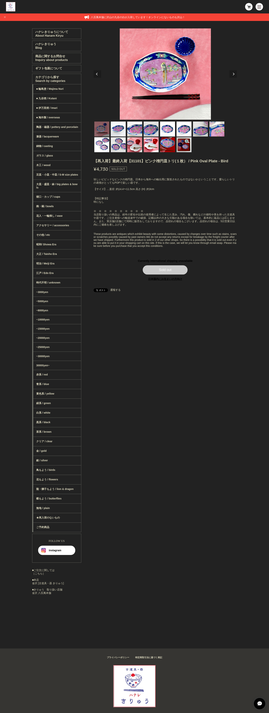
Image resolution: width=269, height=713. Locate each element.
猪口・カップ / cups (48, 196)
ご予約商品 (42, 527)
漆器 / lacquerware (47, 136)
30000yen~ (43, 365)
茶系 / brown (44, 431)
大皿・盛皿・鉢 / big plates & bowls (57, 186)
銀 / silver (42, 460)
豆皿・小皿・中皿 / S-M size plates (57, 174)
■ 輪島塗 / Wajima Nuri (50, 88)
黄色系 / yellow (45, 393)
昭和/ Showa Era (46, 244)
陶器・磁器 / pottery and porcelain (57, 126)
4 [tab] (151, 129)
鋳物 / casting (44, 146)
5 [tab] (167, 129)
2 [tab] (118, 129)
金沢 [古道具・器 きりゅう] (48, 583)
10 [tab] (118, 144)
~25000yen (43, 347)
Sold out (165, 270)
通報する (115, 289)
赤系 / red (42, 374)
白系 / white (43, 412)
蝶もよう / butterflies (48, 498)
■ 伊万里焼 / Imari (46, 107)
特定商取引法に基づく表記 (148, 657)
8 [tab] (216, 129)
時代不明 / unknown (48, 282)
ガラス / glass (44, 155)
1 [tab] (101, 129)
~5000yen (42, 301)
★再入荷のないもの (48, 517)
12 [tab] (151, 144)
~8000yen (42, 310)
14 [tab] (184, 144)
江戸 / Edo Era (45, 273)
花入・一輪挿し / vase (49, 215)
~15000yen (43, 328)
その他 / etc (43, 234)
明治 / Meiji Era (45, 263)
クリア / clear (44, 441)
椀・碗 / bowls (45, 206)
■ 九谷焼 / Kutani (46, 98)
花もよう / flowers (47, 479)
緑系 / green (43, 403)
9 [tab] (101, 144)
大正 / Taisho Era (46, 253)
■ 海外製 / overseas (48, 117)
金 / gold (41, 450)
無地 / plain (43, 508)
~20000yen (43, 337)
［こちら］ (38, 573)
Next (233, 74)
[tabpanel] (165, 74)
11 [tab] (134, 144)
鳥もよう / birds (45, 469)
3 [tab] (134, 129)
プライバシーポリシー (118, 657)
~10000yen (43, 319)
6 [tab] (184, 129)
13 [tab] (167, 144)
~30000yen (43, 356)
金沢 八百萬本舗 (41, 592)
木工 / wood (43, 165)
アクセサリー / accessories (52, 225)
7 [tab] (200, 129)
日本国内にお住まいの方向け (165, 278)
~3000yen (42, 292)
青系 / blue (42, 384)
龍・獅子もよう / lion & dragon (55, 488)
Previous (97, 74)
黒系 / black (43, 422)
